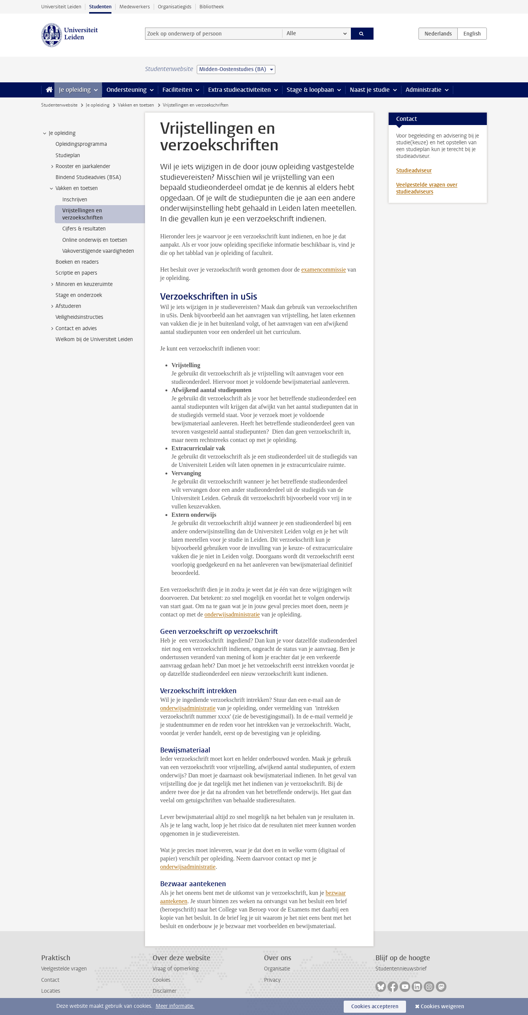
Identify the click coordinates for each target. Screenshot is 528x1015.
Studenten (100, 6)
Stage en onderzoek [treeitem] (79, 295)
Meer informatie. (175, 1006)
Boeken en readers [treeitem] (77, 262)
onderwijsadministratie (232, 614)
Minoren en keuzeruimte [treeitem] (80, 284)
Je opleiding (75, 90)
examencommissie (323, 269)
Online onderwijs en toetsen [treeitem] (94, 240)
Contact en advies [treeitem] (72, 328)
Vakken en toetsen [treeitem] (73, 188)
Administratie (424, 90)
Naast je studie (370, 90)
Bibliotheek (211, 6)
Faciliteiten (177, 90)
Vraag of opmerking (176, 968)
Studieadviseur (414, 170)
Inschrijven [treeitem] (74, 199)
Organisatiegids (174, 6)
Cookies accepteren (374, 1006)
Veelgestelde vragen (64, 968)
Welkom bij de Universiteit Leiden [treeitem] (94, 339)
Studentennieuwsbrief (401, 968)
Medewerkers (134, 6)
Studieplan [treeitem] (68, 155)
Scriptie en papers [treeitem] (76, 273)
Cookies (161, 980)
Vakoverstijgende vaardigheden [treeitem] (98, 251)
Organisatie (277, 968)
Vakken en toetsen (136, 105)
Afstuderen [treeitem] (64, 306)
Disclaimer (164, 991)
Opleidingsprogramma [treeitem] (81, 144)
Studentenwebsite (59, 105)
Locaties (50, 991)
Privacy (272, 980)
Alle (291, 33)
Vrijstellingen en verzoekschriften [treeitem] (82, 214)
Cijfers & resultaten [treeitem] (84, 228)
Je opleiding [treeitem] (59, 133)
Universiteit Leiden (61, 6)
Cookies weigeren (442, 1006)
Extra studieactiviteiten (239, 90)
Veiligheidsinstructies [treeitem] (79, 317)
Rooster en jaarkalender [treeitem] (79, 166)
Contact (50, 980)
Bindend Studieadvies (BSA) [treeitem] (88, 177)
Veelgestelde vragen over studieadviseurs (426, 188)
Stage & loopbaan (310, 90)
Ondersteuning (127, 90)
